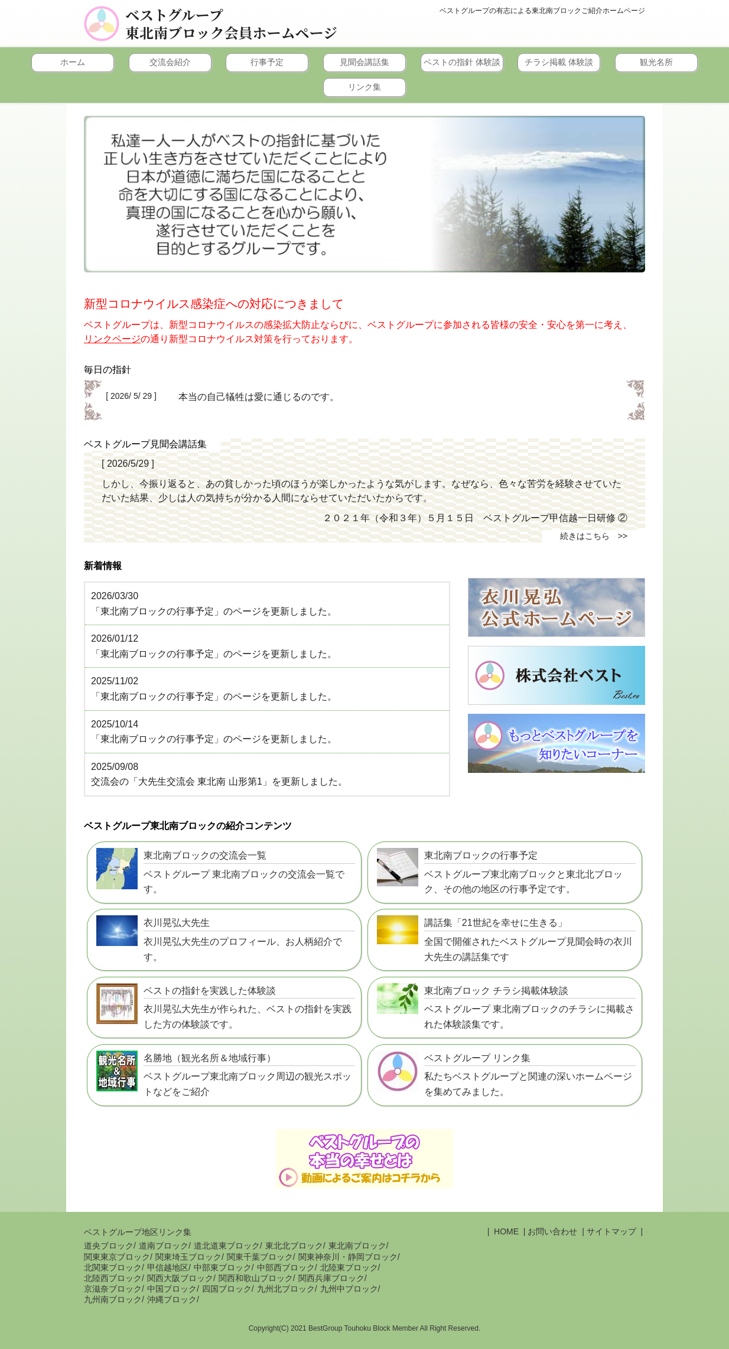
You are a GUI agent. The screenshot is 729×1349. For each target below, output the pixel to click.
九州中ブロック (349, 1288)
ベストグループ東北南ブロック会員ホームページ (231, 23)
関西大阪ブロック (180, 1278)
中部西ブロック (286, 1267)
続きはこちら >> (593, 536)
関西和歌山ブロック (256, 1278)
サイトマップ (611, 1231)
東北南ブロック (357, 1245)
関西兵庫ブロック (331, 1278)
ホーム (72, 62)
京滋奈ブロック (113, 1288)
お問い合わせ (552, 1231)
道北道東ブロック (227, 1245)
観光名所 (656, 62)
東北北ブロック (294, 1245)
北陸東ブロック (349, 1267)
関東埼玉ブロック (188, 1257)
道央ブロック (109, 1245)
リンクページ (112, 339)
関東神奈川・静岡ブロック (348, 1257)
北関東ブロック (113, 1267)
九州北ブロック (286, 1288)
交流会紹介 (170, 62)
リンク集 (364, 87)
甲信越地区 (167, 1267)
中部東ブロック (223, 1267)
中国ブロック (172, 1288)
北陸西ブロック (113, 1278)
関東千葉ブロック (260, 1257)
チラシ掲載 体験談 (559, 62)
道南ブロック (163, 1245)
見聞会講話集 (364, 62)
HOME (505, 1231)
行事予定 (267, 62)
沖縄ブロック (172, 1299)
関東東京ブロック (117, 1257)
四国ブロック (227, 1288)
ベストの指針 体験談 (462, 62)
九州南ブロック (113, 1299)
